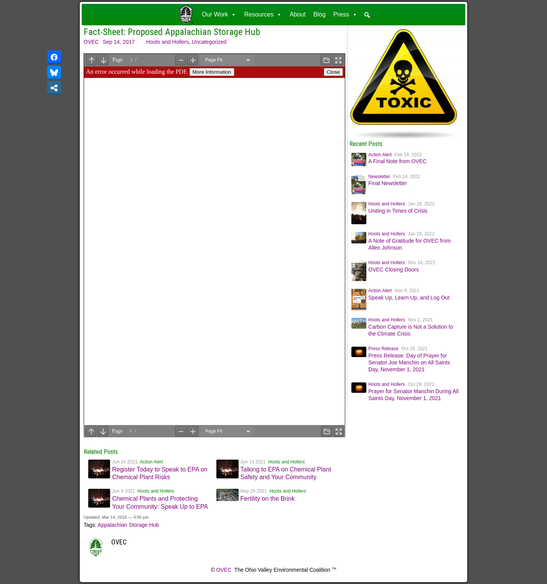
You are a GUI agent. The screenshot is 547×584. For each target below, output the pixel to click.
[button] (367, 15)
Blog (319, 14)
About (298, 14)
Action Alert (151, 462)
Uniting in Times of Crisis (397, 211)
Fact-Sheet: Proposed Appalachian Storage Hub (172, 31)
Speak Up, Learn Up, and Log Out (409, 297)
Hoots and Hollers (167, 42)
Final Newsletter (387, 183)
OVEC (91, 42)
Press (345, 14)
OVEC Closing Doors (393, 269)
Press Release (383, 348)
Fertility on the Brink (268, 498)
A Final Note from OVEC (397, 161)
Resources (263, 14)
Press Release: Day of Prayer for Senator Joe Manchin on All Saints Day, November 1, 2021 (409, 362)
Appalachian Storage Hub (128, 525)
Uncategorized (209, 42)
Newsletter (379, 176)
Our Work (219, 14)
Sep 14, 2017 (119, 42)
